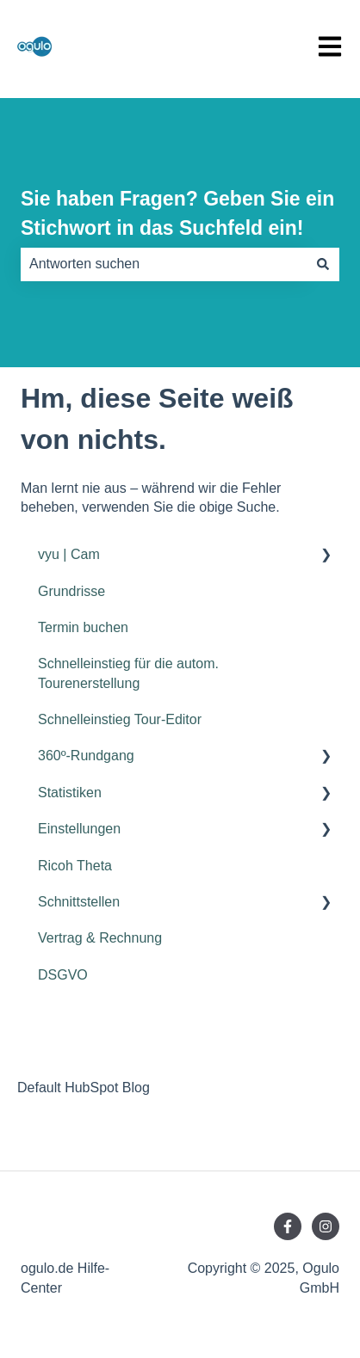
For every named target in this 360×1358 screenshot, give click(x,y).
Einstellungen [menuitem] (79, 828)
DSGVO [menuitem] (63, 975)
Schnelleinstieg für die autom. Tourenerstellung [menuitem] (128, 673)
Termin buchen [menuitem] (83, 627)
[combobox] (164, 264)
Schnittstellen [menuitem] (79, 901)
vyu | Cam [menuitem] (69, 554)
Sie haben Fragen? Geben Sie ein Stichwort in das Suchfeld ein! (177, 213)
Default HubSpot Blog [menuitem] (83, 1087)
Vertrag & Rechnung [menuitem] (100, 938)
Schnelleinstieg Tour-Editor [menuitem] (120, 719)
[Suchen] (323, 264)
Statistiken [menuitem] (70, 792)
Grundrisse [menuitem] (71, 591)
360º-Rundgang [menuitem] (86, 755)
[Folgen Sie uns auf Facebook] (287, 1226)
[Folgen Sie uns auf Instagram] (325, 1226)
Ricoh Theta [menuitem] (75, 865)
